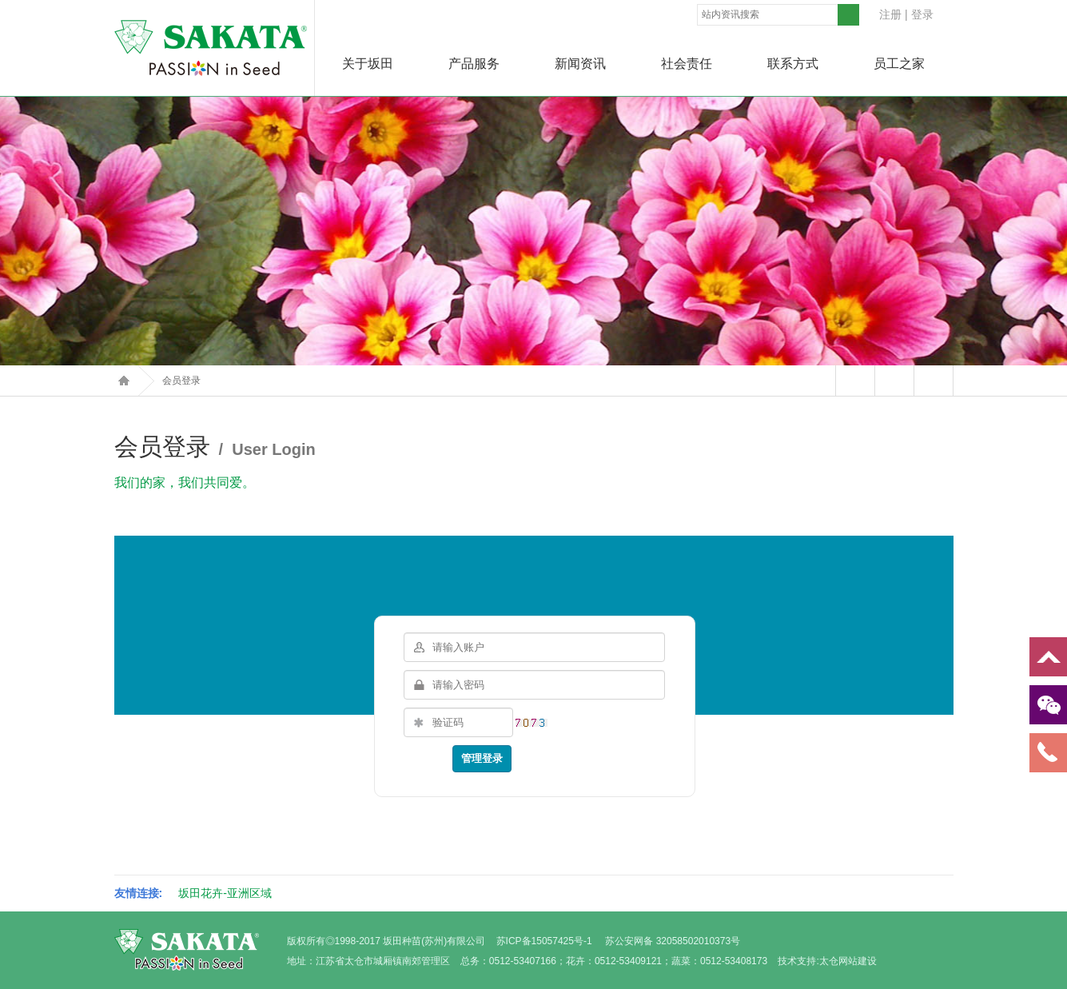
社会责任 (686, 63)
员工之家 (899, 63)
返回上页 (933, 380)
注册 (890, 14)
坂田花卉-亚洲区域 (225, 893)
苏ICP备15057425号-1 (544, 941)
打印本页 (894, 380)
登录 (922, 14)
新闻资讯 (580, 63)
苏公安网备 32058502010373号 (672, 941)
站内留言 (854, 380)
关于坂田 (367, 63)
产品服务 (474, 63)
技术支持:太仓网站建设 (827, 961)
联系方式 (792, 63)
